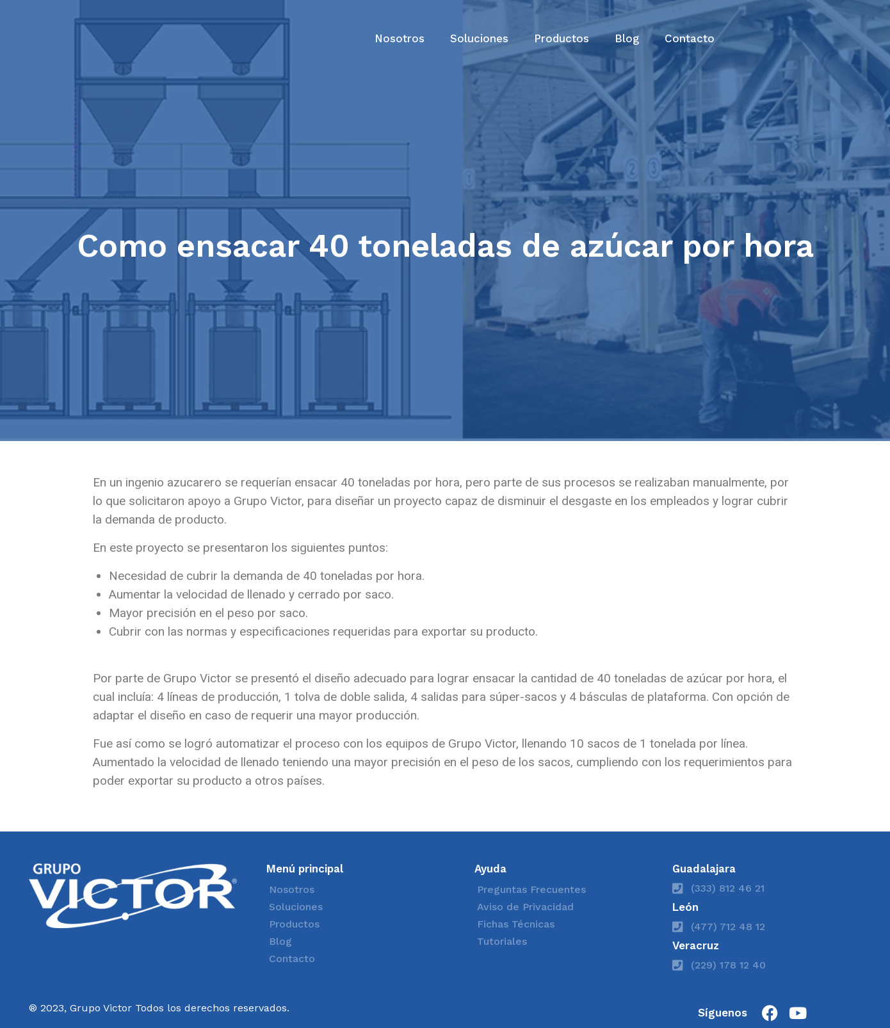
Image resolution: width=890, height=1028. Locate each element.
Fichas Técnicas (515, 924)
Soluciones (479, 38)
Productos (561, 38)
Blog (627, 38)
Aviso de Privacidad (525, 907)
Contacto (690, 38)
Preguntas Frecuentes (531, 889)
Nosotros (400, 38)
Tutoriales (502, 941)
